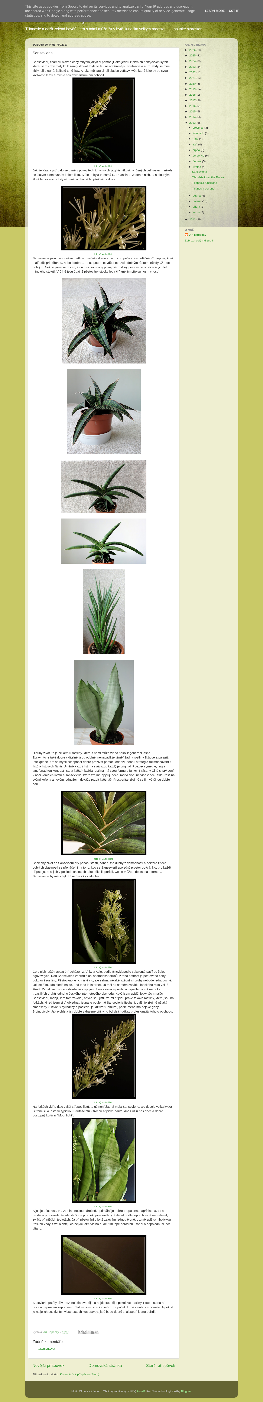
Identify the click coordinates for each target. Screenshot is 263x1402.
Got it (234, 11)
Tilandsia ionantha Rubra (208, 177)
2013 (193, 122)
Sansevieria (199, 171)
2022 (193, 72)
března (197, 201)
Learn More (215, 11)
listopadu (199, 133)
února (197, 206)
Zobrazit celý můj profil (199, 240)
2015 (193, 111)
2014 (193, 117)
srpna (197, 150)
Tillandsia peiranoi (203, 188)
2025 (193, 55)
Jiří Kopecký (197, 234)
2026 (193, 50)
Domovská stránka (105, 1365)
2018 (193, 94)
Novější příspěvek (48, 1365)
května (197, 166)
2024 (193, 61)
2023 (193, 66)
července (199, 155)
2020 (193, 83)
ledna (197, 212)
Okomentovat (46, 1348)
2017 (193, 100)
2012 (193, 219)
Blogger (186, 1391)
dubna (197, 195)
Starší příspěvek (160, 1365)
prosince (198, 127)
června (197, 161)
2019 (193, 89)
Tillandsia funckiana (204, 182)
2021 (193, 77)
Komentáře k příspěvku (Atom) (79, 1374)
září (195, 144)
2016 (193, 106)
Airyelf (141, 1391)
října (196, 138)
